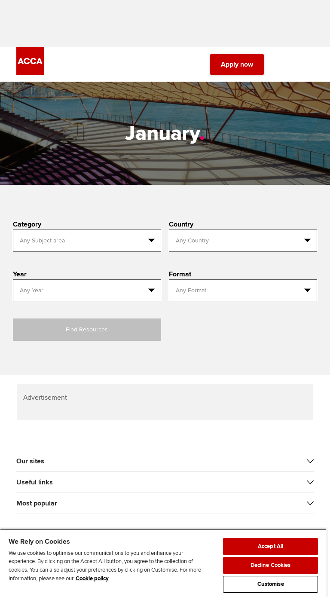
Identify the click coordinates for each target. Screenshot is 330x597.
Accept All (270, 546)
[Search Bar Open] (284, 64)
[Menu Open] (308, 64)
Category (27, 224)
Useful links (34, 482)
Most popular (36, 503)
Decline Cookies (271, 565)
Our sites (30, 461)
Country (181, 224)
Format (180, 274)
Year (20, 274)
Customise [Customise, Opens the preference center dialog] (270, 584)
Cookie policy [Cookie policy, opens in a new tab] (92, 578)
